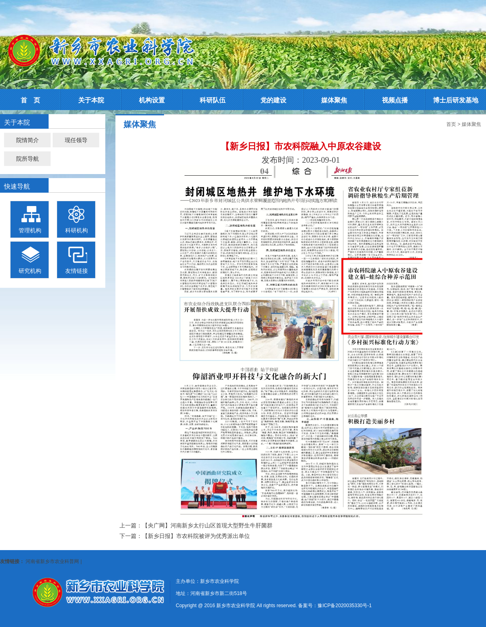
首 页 (30, 100)
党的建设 (273, 100)
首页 (451, 124)
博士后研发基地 (455, 100)
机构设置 (152, 100)
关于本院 (91, 100)
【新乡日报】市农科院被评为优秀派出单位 (196, 536)
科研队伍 (213, 100)
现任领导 (76, 140)
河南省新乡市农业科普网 (52, 561)
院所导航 (27, 158)
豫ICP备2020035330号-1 (344, 605)
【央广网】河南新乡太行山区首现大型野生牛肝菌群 (207, 525)
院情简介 (27, 140)
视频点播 (395, 100)
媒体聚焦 (334, 100)
